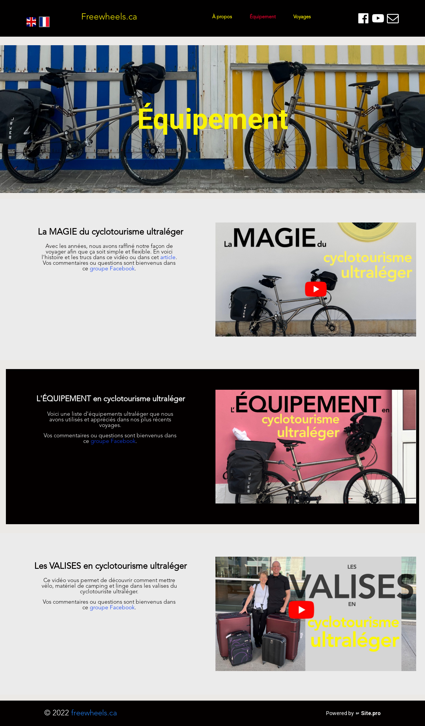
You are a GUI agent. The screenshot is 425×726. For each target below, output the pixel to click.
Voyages (302, 17)
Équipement (263, 17)
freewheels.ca (94, 713)
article (168, 258)
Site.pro (371, 713)
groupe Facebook (112, 269)
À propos (222, 17)
